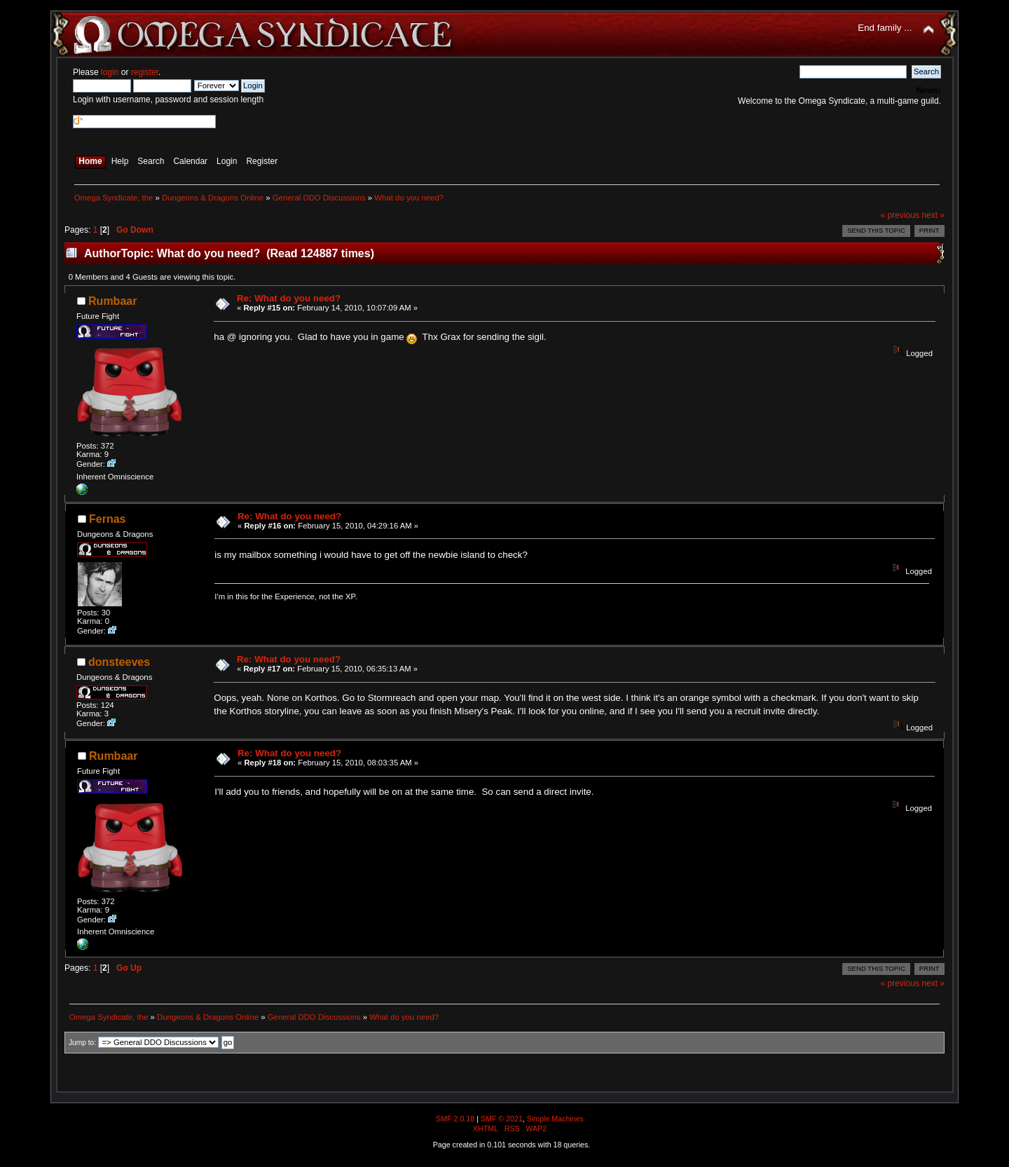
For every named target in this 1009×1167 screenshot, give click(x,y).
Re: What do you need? (289, 298)
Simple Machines (555, 1118)
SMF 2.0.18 (455, 1118)
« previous (900, 215)
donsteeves (119, 662)
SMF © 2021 (502, 1118)
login (109, 72)
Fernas (107, 519)
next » (933, 215)
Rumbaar (112, 301)
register (144, 72)
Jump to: (82, 1042)
